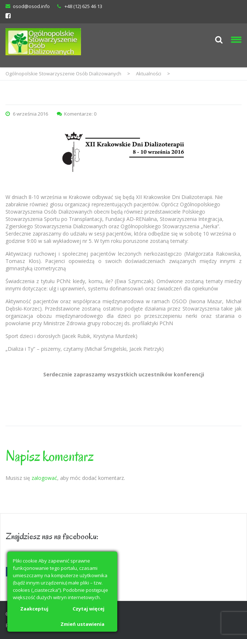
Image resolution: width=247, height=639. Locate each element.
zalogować (44, 477)
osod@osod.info (31, 6)
